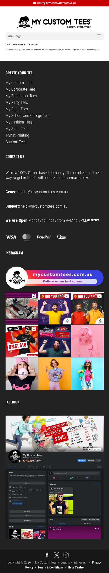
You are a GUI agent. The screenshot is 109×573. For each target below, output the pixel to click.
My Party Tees (17, 102)
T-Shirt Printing (17, 135)
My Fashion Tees (19, 122)
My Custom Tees (19, 82)
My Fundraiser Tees (21, 95)
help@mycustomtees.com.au (44, 206)
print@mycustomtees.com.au (44, 191)
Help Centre (76, 567)
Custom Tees (16, 141)
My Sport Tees (17, 128)
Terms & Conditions (51, 567)
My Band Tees (17, 108)
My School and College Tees (28, 115)
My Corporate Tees (21, 89)
